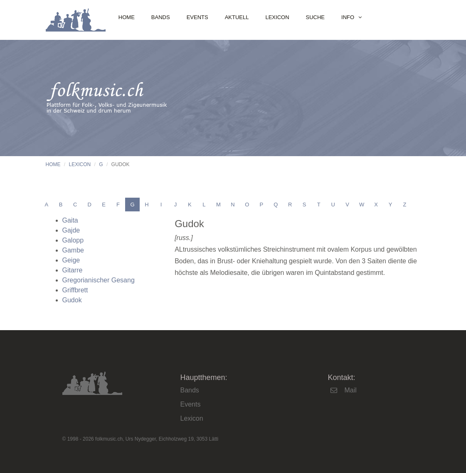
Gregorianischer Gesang (98, 280)
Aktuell (237, 17)
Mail (350, 390)
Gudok (72, 300)
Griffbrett (75, 290)
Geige (71, 260)
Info (347, 17)
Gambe (73, 250)
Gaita (70, 220)
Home (126, 17)
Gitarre (72, 270)
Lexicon (277, 17)
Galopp (73, 240)
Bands (160, 17)
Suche (315, 17)
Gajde (71, 230)
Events (197, 17)
